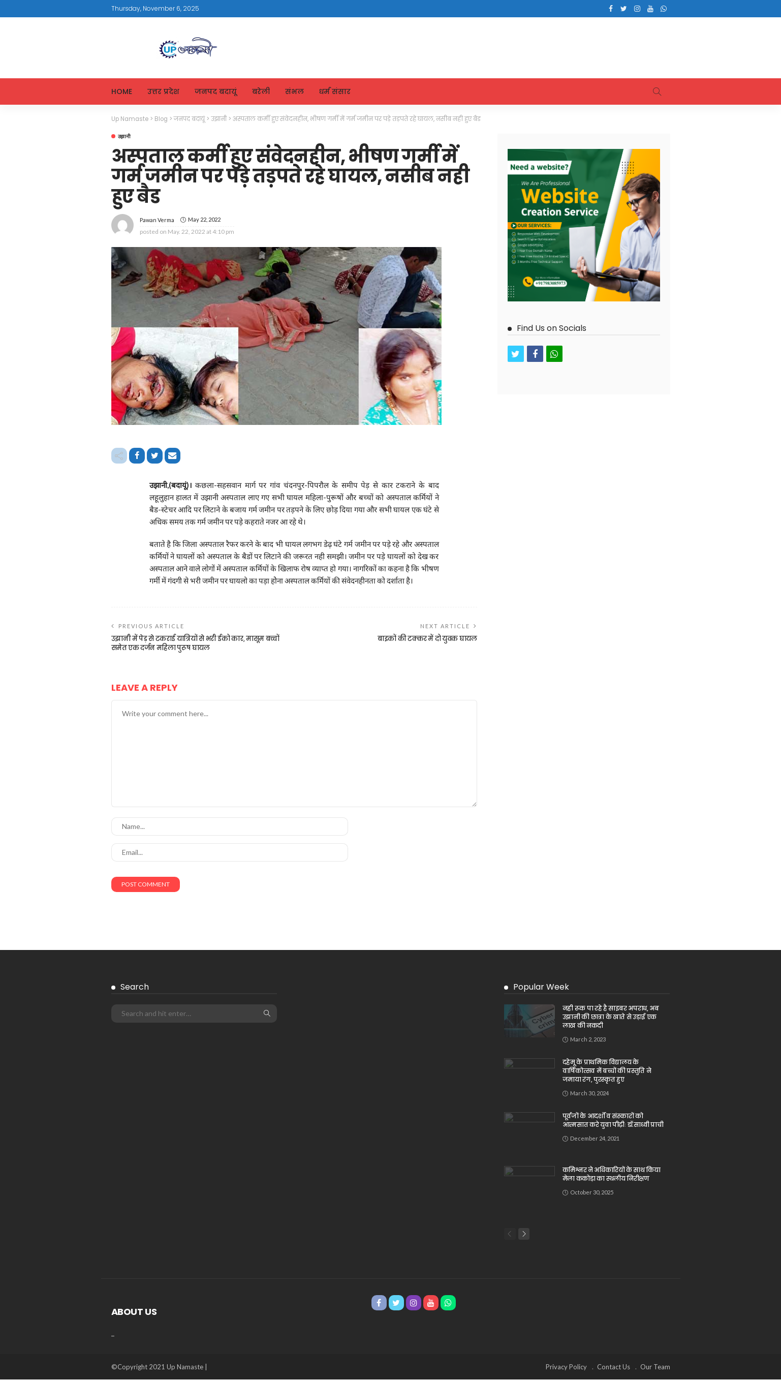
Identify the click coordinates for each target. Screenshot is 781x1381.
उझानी (124, 135)
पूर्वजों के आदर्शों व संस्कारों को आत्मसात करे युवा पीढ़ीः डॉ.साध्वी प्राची (613, 1121)
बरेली (261, 91)
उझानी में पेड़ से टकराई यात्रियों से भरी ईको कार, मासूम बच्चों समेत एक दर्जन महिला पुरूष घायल (190, 643)
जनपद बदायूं (216, 91)
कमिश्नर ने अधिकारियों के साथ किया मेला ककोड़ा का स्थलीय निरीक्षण (612, 1175)
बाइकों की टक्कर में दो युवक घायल (424, 639)
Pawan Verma (157, 219)
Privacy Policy (566, 1368)
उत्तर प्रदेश (163, 91)
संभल (294, 91)
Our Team (655, 1368)
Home (121, 91)
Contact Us (613, 1368)
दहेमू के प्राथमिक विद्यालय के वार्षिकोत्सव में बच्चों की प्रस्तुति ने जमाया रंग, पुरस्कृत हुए (607, 1072)
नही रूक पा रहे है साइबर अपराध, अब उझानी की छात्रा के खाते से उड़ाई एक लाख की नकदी (611, 1018)
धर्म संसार (335, 91)
